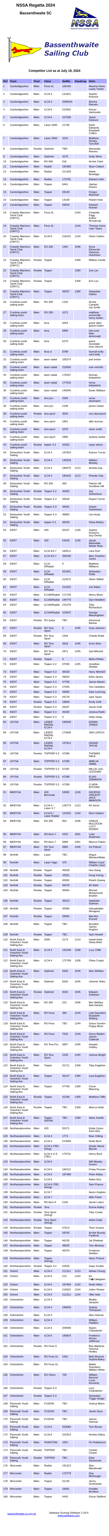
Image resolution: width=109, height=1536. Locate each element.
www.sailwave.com (69, 1515)
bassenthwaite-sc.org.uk (22, 1513)
